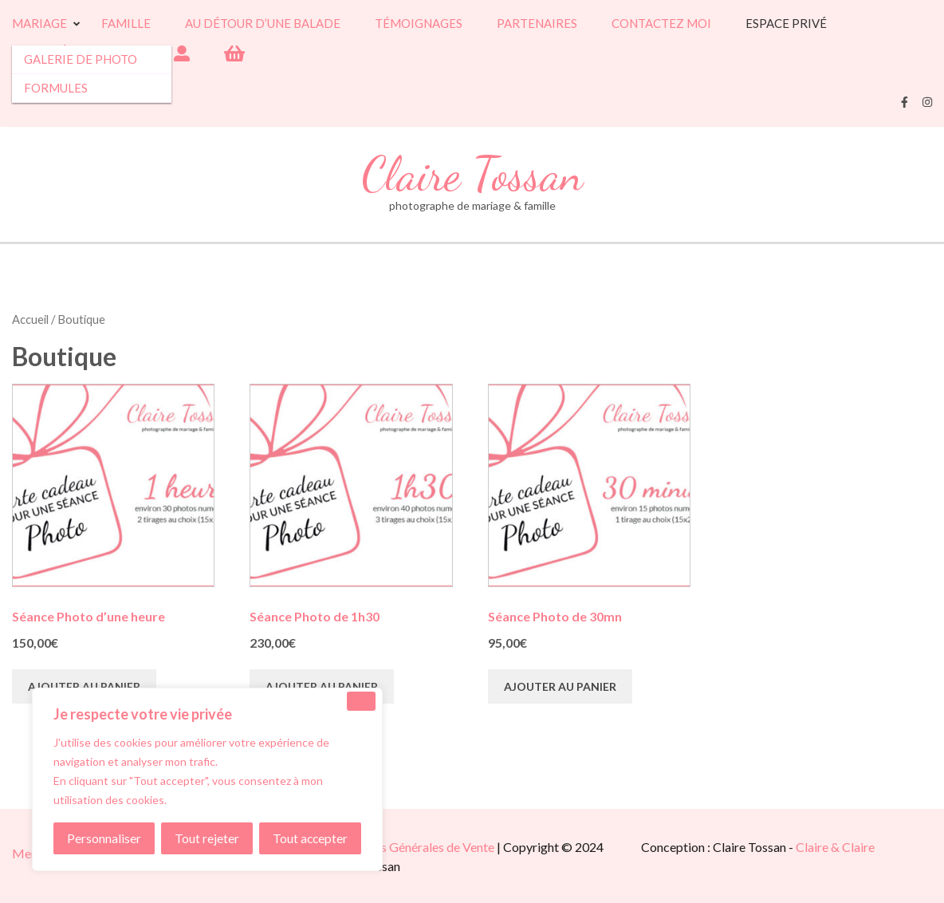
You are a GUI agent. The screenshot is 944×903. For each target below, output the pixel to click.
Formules (56, 88)
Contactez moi (661, 24)
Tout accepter (310, 838)
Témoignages (418, 24)
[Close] (361, 701)
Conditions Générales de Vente (410, 846)
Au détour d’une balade (262, 24)
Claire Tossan (472, 175)
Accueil (30, 319)
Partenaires (537, 24)
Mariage (39, 24)
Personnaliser (104, 838)
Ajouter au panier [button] (84, 686)
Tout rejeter (207, 838)
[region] (207, 779)
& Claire (853, 846)
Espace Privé (786, 24)
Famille (126, 24)
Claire (813, 846)
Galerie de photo (80, 59)
